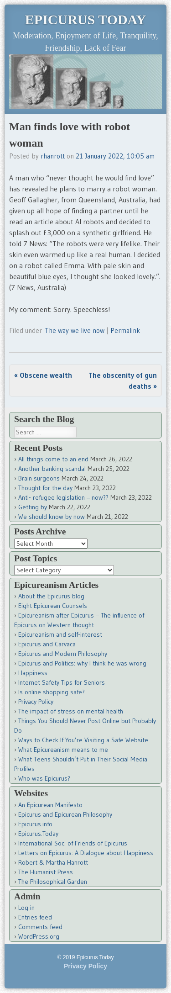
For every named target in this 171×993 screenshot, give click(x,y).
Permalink (125, 330)
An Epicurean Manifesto (50, 805)
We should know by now (51, 516)
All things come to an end (53, 459)
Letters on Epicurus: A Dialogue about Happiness (85, 853)
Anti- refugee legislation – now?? (63, 497)
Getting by (32, 507)
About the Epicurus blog (51, 596)
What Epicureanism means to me (63, 749)
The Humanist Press (45, 872)
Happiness (32, 673)
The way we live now (74, 330)
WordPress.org (38, 936)
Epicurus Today (85, 19)
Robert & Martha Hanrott (53, 862)
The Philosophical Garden (52, 881)
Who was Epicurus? (44, 778)
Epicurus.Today (38, 833)
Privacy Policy (35, 701)
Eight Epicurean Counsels (52, 606)
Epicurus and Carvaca (47, 644)
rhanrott (53, 156)
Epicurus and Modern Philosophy (62, 654)
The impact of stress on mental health (70, 711)
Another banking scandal (52, 469)
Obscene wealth (43, 375)
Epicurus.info (35, 824)
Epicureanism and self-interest (60, 634)
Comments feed (40, 927)
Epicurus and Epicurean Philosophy (65, 814)
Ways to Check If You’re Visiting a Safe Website (83, 740)
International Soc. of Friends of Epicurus (72, 843)
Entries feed (35, 917)
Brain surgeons (39, 478)
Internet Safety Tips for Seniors (61, 682)
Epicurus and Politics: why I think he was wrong (82, 663)
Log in (26, 907)
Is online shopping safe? (51, 692)
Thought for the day (45, 488)
